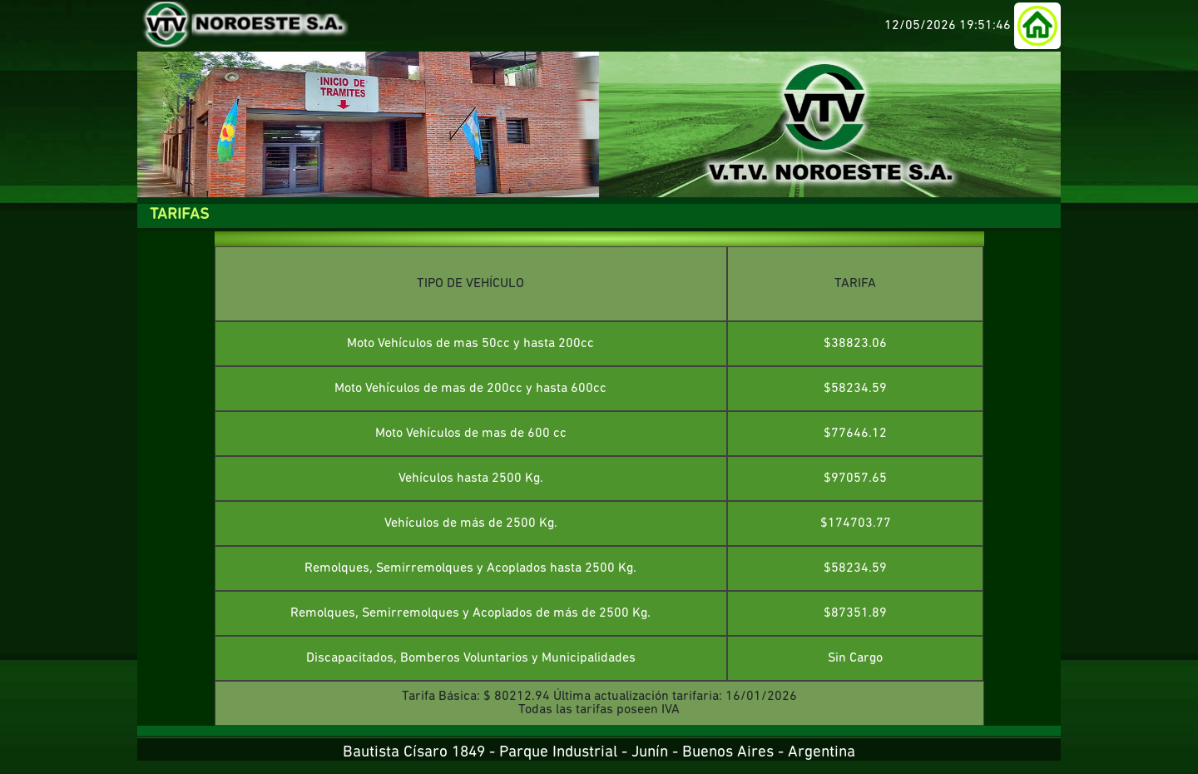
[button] (1037, 25)
